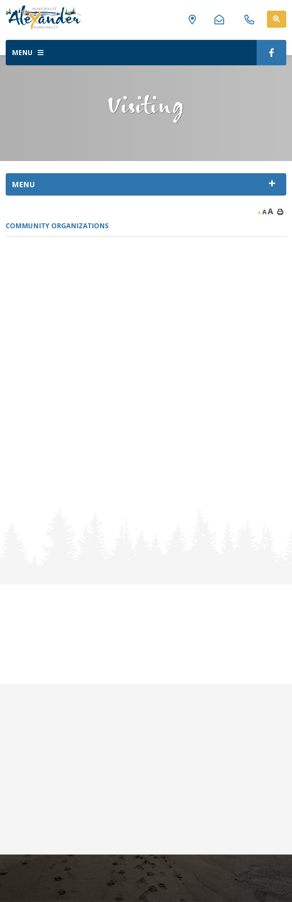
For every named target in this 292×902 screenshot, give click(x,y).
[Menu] (27, 52)
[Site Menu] (146, 184)
